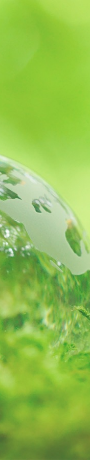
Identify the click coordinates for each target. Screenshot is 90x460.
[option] (45, 230)
